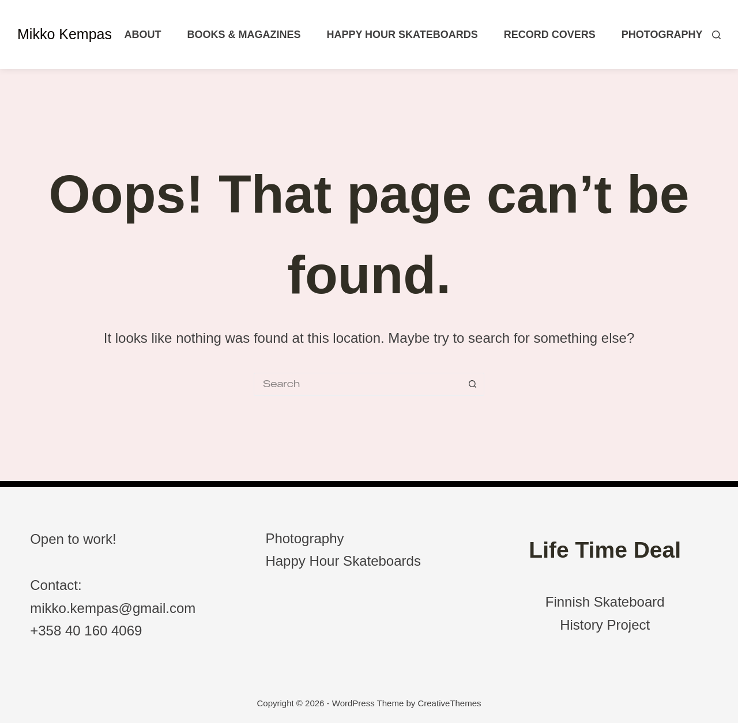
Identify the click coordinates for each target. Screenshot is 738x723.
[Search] (716, 35)
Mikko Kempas (64, 34)
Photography (662, 34)
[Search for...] (357, 384)
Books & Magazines (243, 34)
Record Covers (550, 34)
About (142, 34)
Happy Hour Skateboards (401, 34)
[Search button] (472, 384)
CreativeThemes (449, 703)
